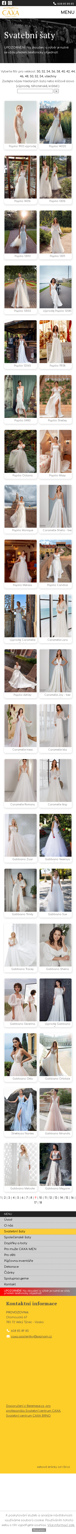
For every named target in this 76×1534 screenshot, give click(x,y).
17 (35, 1263)
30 (38, 71)
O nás (8, 1286)
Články (9, 1333)
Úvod (8, 1280)
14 (61, 1258)
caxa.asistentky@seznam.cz (31, 1397)
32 (43, 71)
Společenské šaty (17, 1298)
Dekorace (11, 1327)
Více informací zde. (61, 1525)
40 (63, 71)
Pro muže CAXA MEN (20, 1309)
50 (31, 76)
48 (26, 76)
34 (48, 71)
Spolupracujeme (16, 1339)
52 (36, 76)
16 (72, 1258)
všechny (50, 76)
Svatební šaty (14, 1292)
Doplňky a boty (15, 1303)
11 (46, 1258)
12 (50, 1258)
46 (22, 76)
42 (68, 71)
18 (40, 1263)
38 (58, 71)
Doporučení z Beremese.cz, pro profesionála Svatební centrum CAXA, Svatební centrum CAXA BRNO (33, 1471)
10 (40, 1258)
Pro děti (9, 1315)
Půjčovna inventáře (18, 1321)
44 (73, 71)
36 (53, 71)
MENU (67, 12)
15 (66, 1258)
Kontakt (10, 1345)
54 (41, 76)
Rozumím (39, 1530)
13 (56, 1258)
